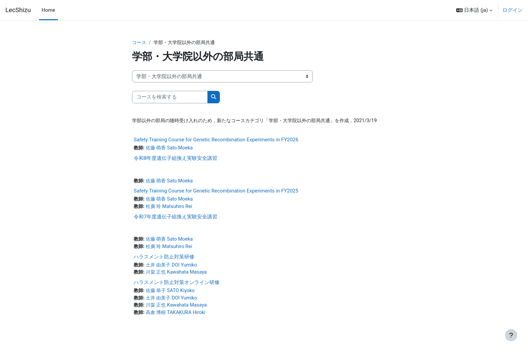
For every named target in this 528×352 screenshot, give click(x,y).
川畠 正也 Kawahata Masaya (178, 276)
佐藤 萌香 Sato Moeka (171, 149)
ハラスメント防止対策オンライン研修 (177, 286)
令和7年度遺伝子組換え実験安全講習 (175, 219)
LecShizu (18, 10)
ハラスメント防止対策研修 (164, 259)
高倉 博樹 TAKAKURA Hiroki (177, 317)
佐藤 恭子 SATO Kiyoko (172, 294)
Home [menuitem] (48, 10)
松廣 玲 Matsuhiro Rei (170, 208)
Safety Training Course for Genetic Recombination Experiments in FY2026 (216, 140)
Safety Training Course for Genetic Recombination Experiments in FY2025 (216, 192)
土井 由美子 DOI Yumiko (173, 268)
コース (139, 43)
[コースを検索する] (170, 97)
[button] (474, 10)
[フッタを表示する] (511, 335)
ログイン (512, 10)
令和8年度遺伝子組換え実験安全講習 (175, 159)
